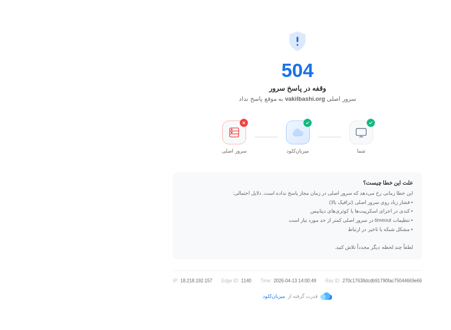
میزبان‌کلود (202, 296)
